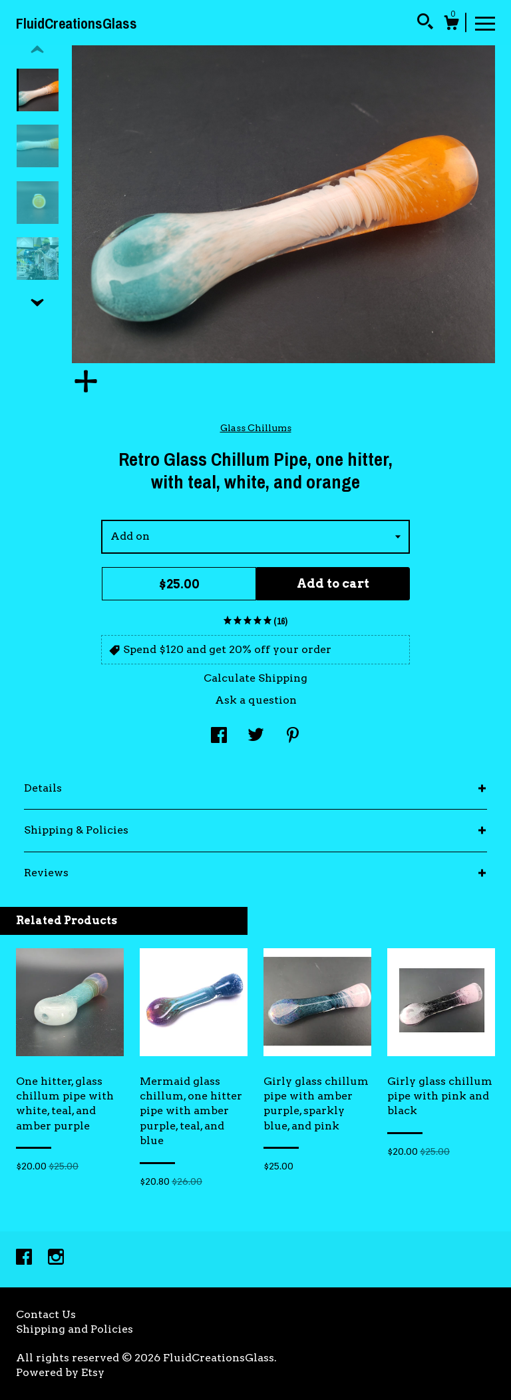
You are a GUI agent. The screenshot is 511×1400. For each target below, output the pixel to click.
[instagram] (56, 1258)
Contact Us (46, 1314)
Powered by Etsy (60, 1372)
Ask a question (256, 700)
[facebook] (25, 1258)
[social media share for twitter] (255, 736)
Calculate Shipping (255, 678)
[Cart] (451, 25)
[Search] (425, 23)
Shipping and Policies (74, 1329)
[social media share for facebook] (219, 736)
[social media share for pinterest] (293, 736)
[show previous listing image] (37, 50)
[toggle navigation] (485, 23)
